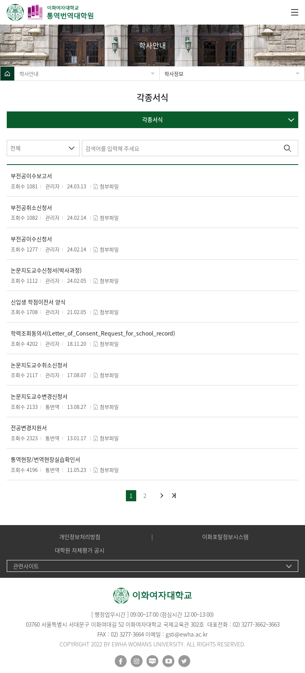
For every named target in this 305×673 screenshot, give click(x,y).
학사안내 (29, 73)
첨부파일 (109, 186)
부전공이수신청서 (31, 239)
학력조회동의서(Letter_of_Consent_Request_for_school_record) (93, 333)
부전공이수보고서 (31, 176)
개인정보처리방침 (79, 537)
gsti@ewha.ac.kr (187, 634)
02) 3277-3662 (249, 624)
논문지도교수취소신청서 (39, 365)
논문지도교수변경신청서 (39, 396)
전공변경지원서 (29, 427)
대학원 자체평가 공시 (79, 550)
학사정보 (173, 73)
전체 (15, 148)
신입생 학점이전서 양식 (38, 302)
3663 (274, 624)
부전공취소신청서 (31, 207)
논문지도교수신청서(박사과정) (46, 270)
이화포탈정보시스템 (225, 537)
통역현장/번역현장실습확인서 (45, 459)
